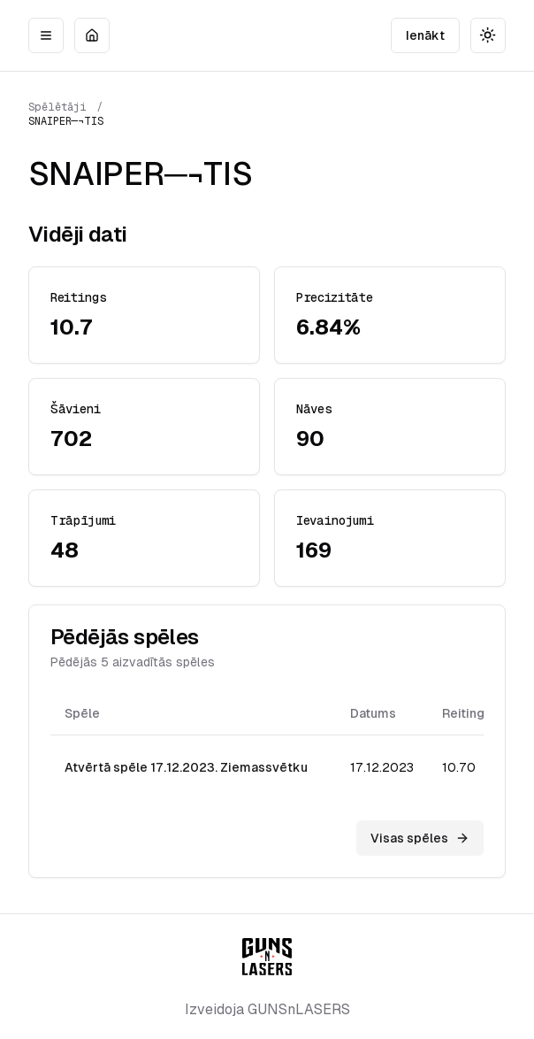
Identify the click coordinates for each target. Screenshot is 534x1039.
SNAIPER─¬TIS (65, 121)
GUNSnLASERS (299, 1009)
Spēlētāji (57, 107)
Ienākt (425, 35)
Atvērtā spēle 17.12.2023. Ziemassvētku (186, 767)
